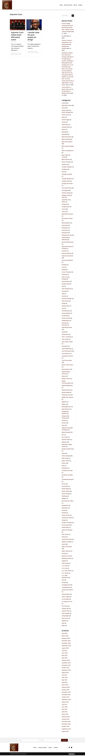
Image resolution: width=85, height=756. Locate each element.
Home (35, 747)
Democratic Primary (67, 218)
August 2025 (65, 648)
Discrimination (66, 223)
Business (64, 164)
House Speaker (66, 313)
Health (63, 303)
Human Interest (66, 318)
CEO (63, 171)
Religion (64, 498)
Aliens (63, 117)
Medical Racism (66, 390)
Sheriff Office (65, 527)
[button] (64, 740)
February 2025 (66, 660)
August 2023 (65, 702)
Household (65, 315)
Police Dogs (65, 458)
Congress (64, 204)
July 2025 (64, 650)
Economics (20, 53)
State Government (67, 546)
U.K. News (65, 565)
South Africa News (67, 539)
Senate (64, 520)
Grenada (64, 291)
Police (63, 453)
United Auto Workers (67, 589)
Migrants (64, 401)
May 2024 (64, 680)
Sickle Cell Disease (67, 530)
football (64, 269)
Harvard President (67, 298)
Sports (63, 544)
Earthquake (65, 228)
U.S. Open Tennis (66, 570)
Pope (63, 465)
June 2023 (65, 707)
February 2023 (66, 716)
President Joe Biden (67, 475)
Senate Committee (67, 522)
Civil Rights (65, 190)
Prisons (64, 484)
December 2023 (66, 692)
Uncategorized (66, 585)
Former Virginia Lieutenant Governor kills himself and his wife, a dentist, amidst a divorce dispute (68, 27)
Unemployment (66, 587)
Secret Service (66, 515)
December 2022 (66, 721)
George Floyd (65, 284)
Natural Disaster (66, 432)
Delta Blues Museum (67, 214)
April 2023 (64, 711)
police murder (65, 460)
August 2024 (65, 672)
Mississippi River (66, 406)
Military (64, 404)
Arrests (64, 122)
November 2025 (66, 643)
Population (65, 468)
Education (13, 54)
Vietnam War (65, 608)
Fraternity (64, 274)
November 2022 (66, 724)
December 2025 (66, 640)
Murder (64, 423)
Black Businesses (66, 137)
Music (63, 425)
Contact (56, 747)
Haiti (63, 293)
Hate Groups (65, 301)
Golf (63, 286)
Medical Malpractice (67, 385)
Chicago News (66, 181)
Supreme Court (18, 54)
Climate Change (66, 193)
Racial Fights (65, 488)
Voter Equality (65, 613)
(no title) (64, 36)
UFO (63, 580)
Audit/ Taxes (65, 124)
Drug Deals (65, 225)
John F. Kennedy (66, 337)
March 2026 (65, 636)
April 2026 (64, 633)
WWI (63, 623)
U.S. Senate (65, 573)
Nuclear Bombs (66, 439)
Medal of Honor (66, 378)
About (50, 747)
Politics (32, 52)
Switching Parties (66, 558)
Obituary (64, 442)
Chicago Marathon (67, 178)
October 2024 (65, 667)
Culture (64, 211)
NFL (63, 434)
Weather (64, 620)
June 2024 (65, 677)
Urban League (66, 596)
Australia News (66, 127)
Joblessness (65, 334)
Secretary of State (67, 517)
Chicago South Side (67, 183)
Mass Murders (66, 369)
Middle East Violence (67, 397)
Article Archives (42, 747)
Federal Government (31, 51)
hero (63, 308)
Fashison (64, 251)
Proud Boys (65, 486)
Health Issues (65, 306)
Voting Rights (65, 616)
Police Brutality (66, 456)
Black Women (65, 159)
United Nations (66, 594)
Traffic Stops (65, 563)
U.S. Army (64, 568)
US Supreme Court (67, 601)
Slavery (64, 537)
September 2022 (66, 729)
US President (65, 599)
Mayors (64, 376)
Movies (64, 420)
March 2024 (65, 685)
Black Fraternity (66, 139)
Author (63, 129)
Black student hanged (68, 146)
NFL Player (65, 437)
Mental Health (65, 392)
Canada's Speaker (67, 167)
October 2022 (65, 726)
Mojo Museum (66, 409)
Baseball (64, 132)
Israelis (64, 332)
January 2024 (65, 689)
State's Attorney (66, 551)
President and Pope (67, 470)
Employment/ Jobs (67, 235)
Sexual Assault (66, 525)
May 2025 (64, 655)
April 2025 (64, 658)
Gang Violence (66, 281)
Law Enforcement (66, 351)
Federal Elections (66, 253)
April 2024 (64, 682)
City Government (66, 188)
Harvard (64, 296)
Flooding (64, 264)
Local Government (67, 360)
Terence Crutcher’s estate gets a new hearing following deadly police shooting (67, 44)
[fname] (28, 740)
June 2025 (65, 653)
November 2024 (66, 665)
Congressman (65, 206)
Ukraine (64, 582)
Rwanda (64, 512)
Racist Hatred (65, 491)
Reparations (65, 505)
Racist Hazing (65, 493)
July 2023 (64, 704)
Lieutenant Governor (67, 356)
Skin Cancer (65, 534)
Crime (63, 209)
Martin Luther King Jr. (68, 365)
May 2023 (64, 709)
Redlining (64, 496)
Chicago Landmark (67, 174)
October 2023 (65, 697)
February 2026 (66, 638)
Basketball (64, 134)
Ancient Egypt (65, 119)
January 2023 (65, 719)
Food (63, 267)
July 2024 (64, 675)
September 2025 (66, 645)
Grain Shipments (66, 288)
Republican (65, 508)
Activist (64, 103)
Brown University (66, 162)
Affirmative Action (14, 53)
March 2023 (65, 714)
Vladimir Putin (65, 611)
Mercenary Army (66, 395)
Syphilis (64, 561)
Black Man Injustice (67, 141)
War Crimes (65, 618)
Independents (65, 320)
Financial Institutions (67, 260)
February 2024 (66, 687)
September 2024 (66, 670)
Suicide (64, 553)
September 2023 (66, 699)
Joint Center (65, 339)
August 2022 (65, 731)
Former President (66, 272)
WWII (63, 625)
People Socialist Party (68, 449)
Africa (63, 108)
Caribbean (64, 169)
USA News (65, 606)
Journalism (65, 346)
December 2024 (66, 663)
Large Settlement (66, 348)
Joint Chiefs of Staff (67, 341)
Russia (64, 510)
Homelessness (66, 310)
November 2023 (66, 694)
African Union (65, 115)
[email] (50, 740)
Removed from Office (67, 501)
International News (67, 327)
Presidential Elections (68, 479)
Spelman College (66, 541)
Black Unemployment (67, 150)
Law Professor (66, 353)
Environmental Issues (68, 242)
